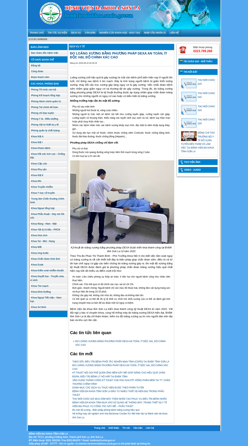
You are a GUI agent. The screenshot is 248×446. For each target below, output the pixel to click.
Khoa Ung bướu (40, 253)
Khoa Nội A (37, 136)
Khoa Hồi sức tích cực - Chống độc (47, 156)
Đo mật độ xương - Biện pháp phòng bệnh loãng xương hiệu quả (106, 410)
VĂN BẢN (90, 32)
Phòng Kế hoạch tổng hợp (45, 95)
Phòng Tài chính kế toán (44, 107)
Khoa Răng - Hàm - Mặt (44, 223)
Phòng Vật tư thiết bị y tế (45, 124)
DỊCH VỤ (76, 32)
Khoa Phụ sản (39, 169)
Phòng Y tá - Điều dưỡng (44, 119)
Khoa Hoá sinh (39, 235)
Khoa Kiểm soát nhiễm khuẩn (47, 270)
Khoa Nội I (37, 142)
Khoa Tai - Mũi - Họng (43, 241)
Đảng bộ (35, 65)
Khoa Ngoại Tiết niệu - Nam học (46, 299)
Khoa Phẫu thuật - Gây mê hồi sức (47, 216)
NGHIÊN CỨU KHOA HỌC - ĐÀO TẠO (119, 32)
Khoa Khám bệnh (40, 148)
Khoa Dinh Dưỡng (41, 291)
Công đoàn (37, 71)
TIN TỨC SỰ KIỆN (57, 32)
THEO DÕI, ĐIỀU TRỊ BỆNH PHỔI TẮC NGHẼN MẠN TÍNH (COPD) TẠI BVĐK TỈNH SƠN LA (120, 361)
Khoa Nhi (36, 181)
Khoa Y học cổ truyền (43, 193)
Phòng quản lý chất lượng (45, 130)
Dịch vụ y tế (77, 46)
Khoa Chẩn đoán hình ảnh (45, 259)
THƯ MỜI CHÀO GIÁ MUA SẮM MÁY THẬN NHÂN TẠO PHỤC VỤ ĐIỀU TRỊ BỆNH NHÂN (119, 399)
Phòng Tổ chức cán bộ (43, 89)
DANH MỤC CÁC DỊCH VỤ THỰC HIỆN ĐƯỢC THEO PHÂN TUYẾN (108, 387)
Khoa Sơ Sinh (38, 307)
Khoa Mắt (36, 247)
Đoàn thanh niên (40, 77)
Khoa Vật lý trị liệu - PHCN (45, 229)
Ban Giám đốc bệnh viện (44, 53)
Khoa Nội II (37, 175)
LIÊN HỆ (174, 32)
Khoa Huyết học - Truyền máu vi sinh (47, 278)
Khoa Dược (37, 264)
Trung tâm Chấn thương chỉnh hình (47, 200)
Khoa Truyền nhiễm (42, 187)
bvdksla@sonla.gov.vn (102, 440)
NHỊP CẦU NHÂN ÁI (155, 32)
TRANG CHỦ (37, 32)
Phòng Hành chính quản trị (46, 101)
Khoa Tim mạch (39, 286)
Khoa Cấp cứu (39, 163)
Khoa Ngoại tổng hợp (43, 208)
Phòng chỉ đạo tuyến (42, 113)
